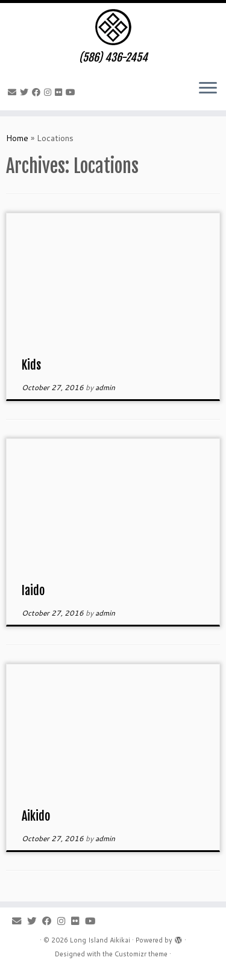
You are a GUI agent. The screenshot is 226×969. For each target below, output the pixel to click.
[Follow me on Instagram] (49, 92)
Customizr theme (141, 954)
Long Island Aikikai (100, 940)
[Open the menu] (208, 89)
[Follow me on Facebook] (38, 92)
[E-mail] (14, 92)
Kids (31, 365)
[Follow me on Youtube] (72, 92)
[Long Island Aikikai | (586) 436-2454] (113, 27)
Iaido (33, 590)
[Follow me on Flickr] (60, 92)
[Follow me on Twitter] (26, 92)
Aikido (36, 816)
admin (105, 387)
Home (17, 138)
